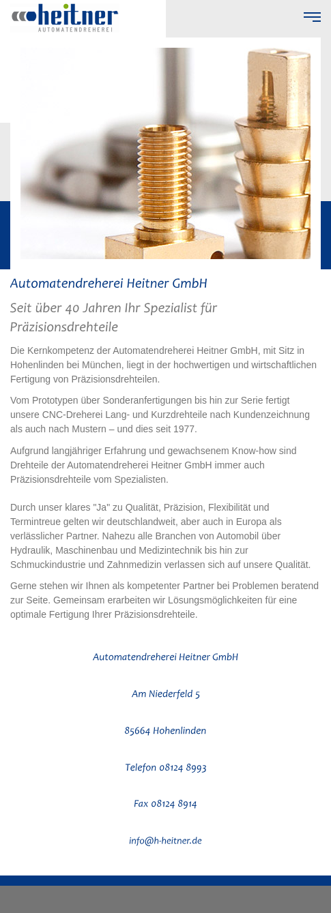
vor (303, 99)
